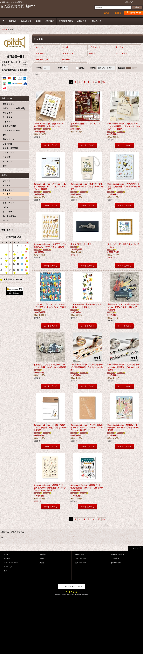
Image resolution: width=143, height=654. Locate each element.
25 (99, 82)
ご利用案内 (115, 558)
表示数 (39, 68)
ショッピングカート (11, 563)
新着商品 (43, 554)
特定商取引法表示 (117, 554)
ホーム (6, 554)
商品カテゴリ (44, 558)
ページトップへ (137, 548)
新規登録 (118, 13)
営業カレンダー (81, 558)
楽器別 (42, 563)
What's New (79, 554)
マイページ (8, 567)
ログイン (106, 13)
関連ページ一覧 (81, 563)
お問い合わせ (116, 563)
